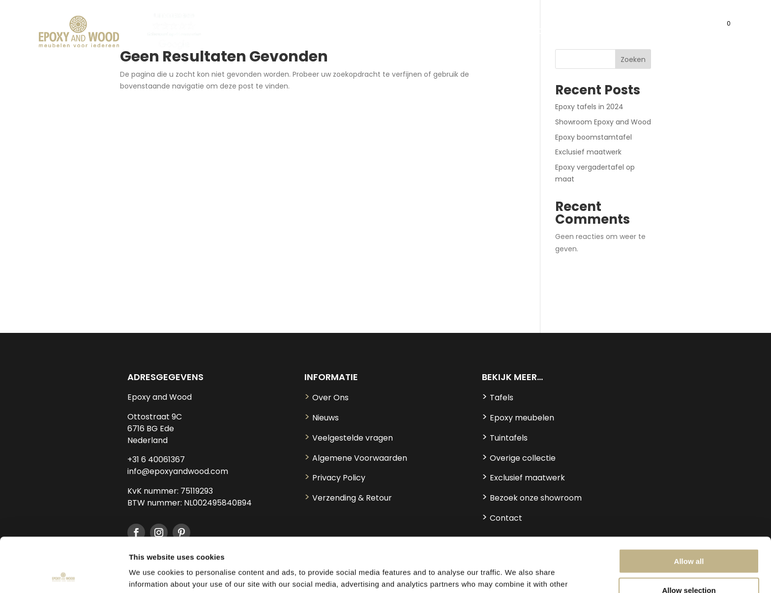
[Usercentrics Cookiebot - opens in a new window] (64, 573)
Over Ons (326, 397)
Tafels (497, 397)
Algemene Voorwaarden (355, 458)
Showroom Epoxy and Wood (603, 122)
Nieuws (321, 417)
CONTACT (679, 32)
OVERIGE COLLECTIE (417, 32)
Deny (689, 564)
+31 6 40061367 (156, 459)
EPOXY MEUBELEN (328, 32)
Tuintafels (505, 438)
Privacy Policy (334, 477)
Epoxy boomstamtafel (593, 137)
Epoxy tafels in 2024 (589, 107)
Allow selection (688, 536)
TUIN (482, 32)
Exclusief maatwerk (588, 152)
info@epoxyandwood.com (177, 471)
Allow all (689, 507)
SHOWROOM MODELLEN (554, 32)
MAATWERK (630, 32)
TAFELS (263, 32)
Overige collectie (519, 458)
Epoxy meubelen (518, 417)
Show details (516, 573)
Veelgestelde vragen (348, 438)
